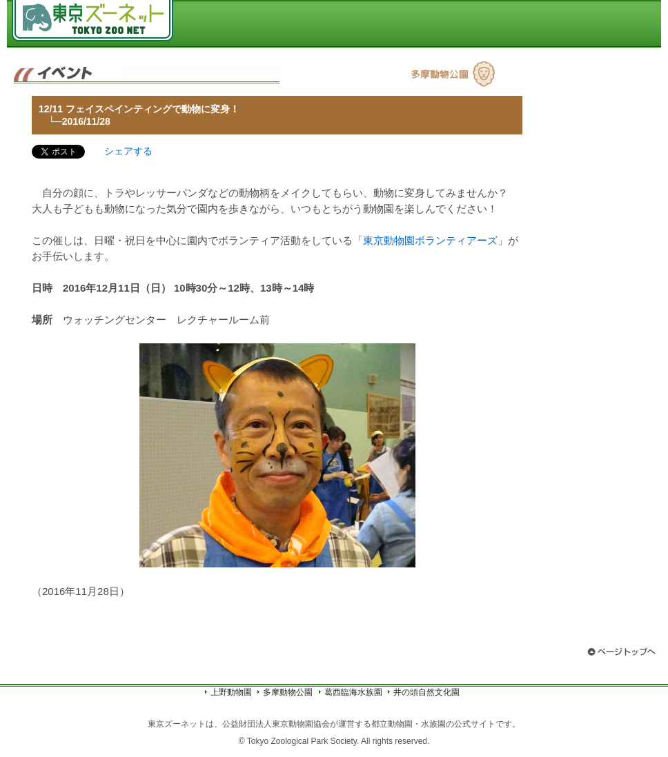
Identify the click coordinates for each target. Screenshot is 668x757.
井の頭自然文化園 (426, 692)
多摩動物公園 (288, 692)
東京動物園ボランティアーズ (430, 240)
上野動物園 (231, 692)
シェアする (128, 151)
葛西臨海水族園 (353, 692)
